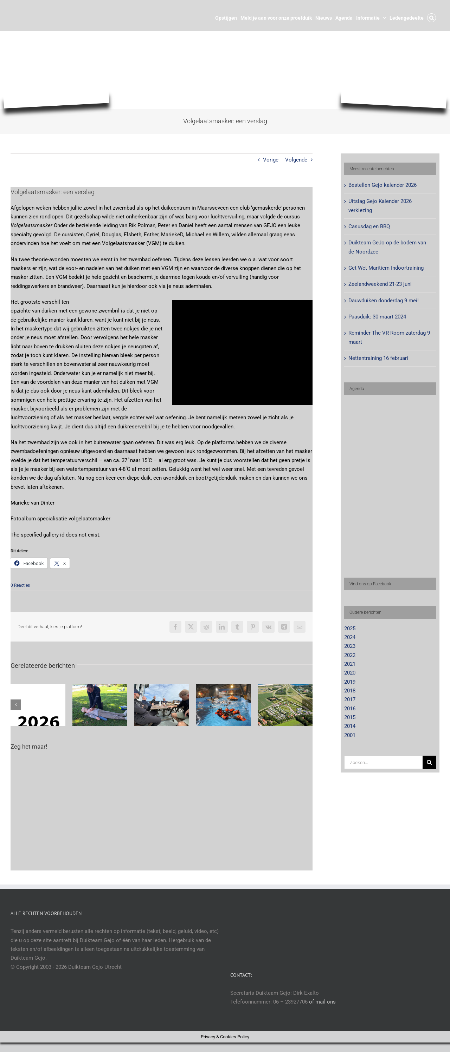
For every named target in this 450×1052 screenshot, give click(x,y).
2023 (349, 646)
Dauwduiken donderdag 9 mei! (383, 300)
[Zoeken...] (383, 762)
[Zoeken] (429, 762)
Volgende (296, 160)
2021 (349, 664)
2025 (349, 628)
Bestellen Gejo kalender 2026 (382, 185)
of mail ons (322, 1002)
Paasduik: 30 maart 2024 (377, 317)
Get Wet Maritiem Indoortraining (386, 268)
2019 (349, 682)
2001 (349, 735)
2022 (349, 655)
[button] (431, 17)
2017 (349, 699)
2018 (349, 691)
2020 (349, 673)
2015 (349, 717)
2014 (349, 726)
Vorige (270, 160)
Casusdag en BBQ (369, 226)
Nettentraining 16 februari (378, 358)
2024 (349, 637)
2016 (349, 708)
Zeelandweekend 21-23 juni (380, 284)
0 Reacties (20, 585)
